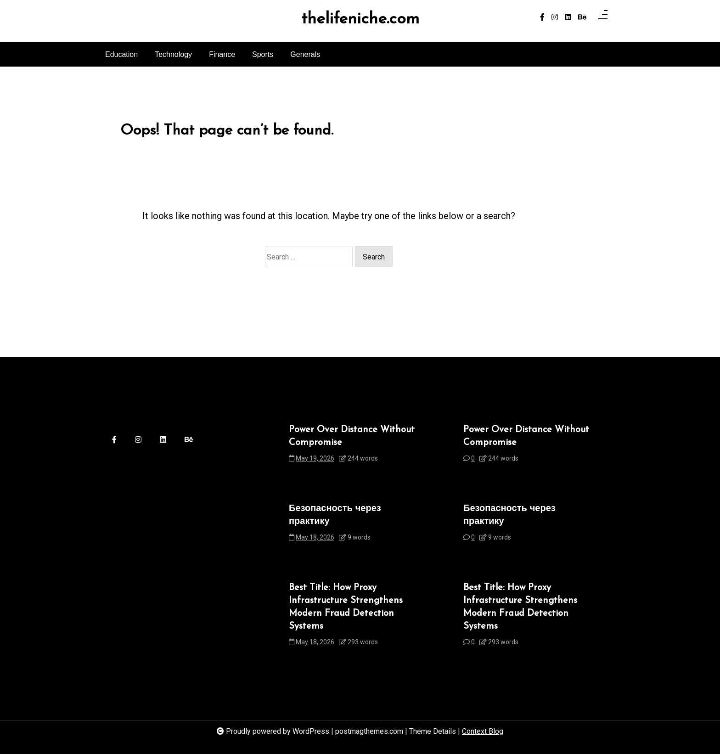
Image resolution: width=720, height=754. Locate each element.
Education (121, 54)
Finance (222, 54)
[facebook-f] (542, 17)
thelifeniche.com (360, 19)
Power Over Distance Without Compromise (352, 436)
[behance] (582, 17)
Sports (262, 54)
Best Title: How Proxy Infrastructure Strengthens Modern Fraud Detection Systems (346, 607)
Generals (305, 54)
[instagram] (554, 17)
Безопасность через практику (335, 515)
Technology (173, 54)
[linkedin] (568, 17)
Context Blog (482, 731)
